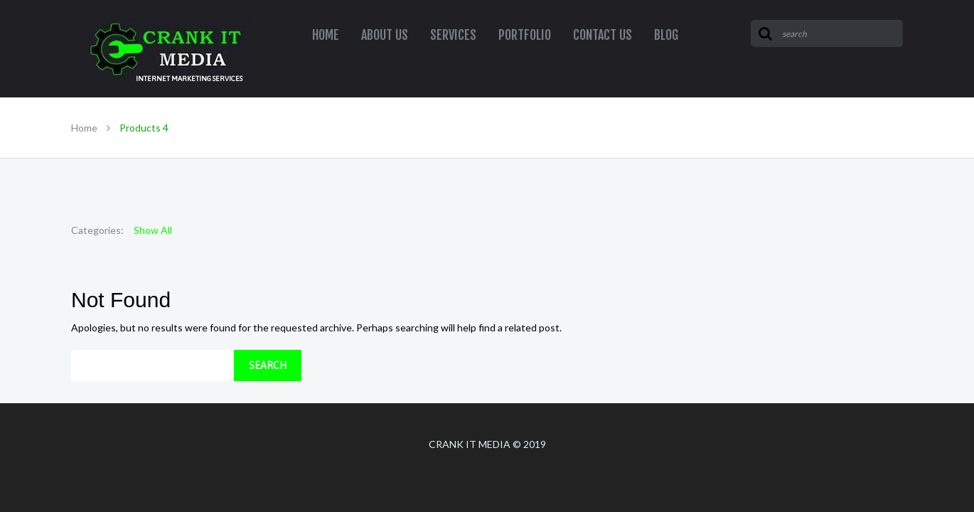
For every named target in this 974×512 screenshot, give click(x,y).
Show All (153, 230)
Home (84, 128)
